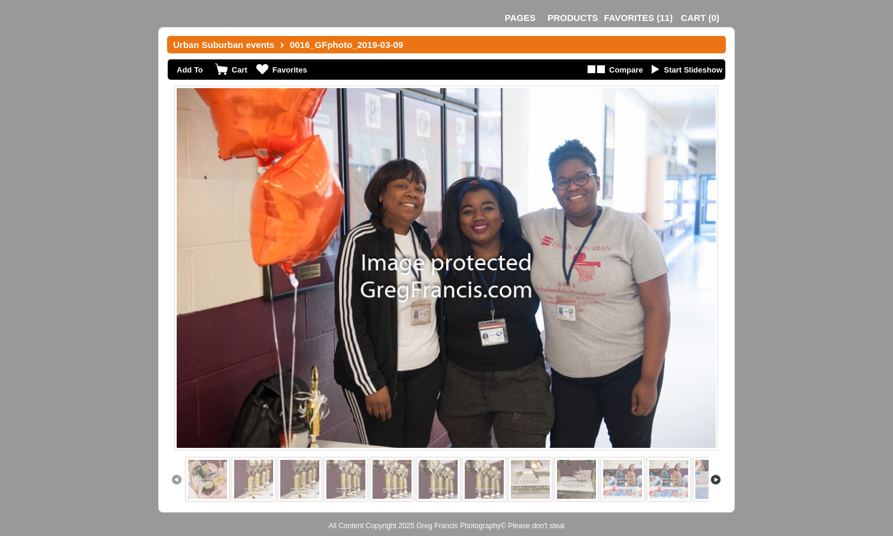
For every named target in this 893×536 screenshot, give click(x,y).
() (638, 18)
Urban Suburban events (223, 45)
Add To (190, 69)
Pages (520, 18)
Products (572, 18)
